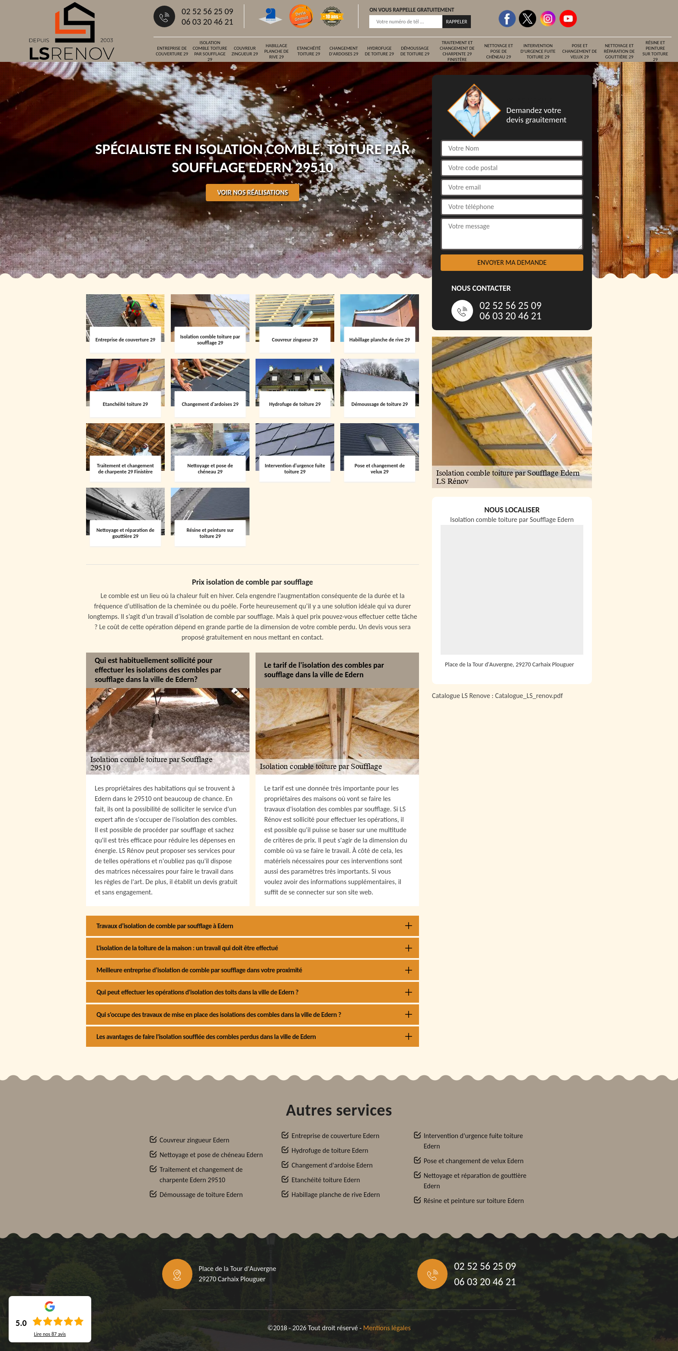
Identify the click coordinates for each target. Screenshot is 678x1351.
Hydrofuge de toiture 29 (379, 51)
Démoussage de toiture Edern (201, 1194)
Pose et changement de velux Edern (474, 1161)
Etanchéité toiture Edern (325, 1180)
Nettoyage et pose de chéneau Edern (211, 1155)
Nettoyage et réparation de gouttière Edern (475, 1180)
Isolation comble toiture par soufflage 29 (209, 51)
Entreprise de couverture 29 (172, 51)
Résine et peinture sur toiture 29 (655, 51)
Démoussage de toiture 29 (414, 51)
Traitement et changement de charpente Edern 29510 (201, 1174)
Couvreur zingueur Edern (194, 1140)
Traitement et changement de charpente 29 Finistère (457, 51)
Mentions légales (387, 1328)
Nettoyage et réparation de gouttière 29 (619, 51)
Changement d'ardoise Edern (332, 1165)
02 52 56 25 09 (207, 11)
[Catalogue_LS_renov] (512, 816)
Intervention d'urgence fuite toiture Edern (473, 1141)
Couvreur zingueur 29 (244, 51)
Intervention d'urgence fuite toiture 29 (538, 51)
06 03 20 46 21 (207, 21)
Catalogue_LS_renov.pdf (529, 696)
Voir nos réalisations (252, 192)
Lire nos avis (50, 1334)
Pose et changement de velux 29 (579, 51)
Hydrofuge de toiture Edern (329, 1150)
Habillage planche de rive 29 (276, 51)
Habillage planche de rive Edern (335, 1194)
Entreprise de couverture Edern (335, 1136)
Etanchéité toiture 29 (309, 51)
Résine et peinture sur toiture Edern (474, 1201)
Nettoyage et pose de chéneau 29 (498, 51)
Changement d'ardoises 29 (343, 51)
